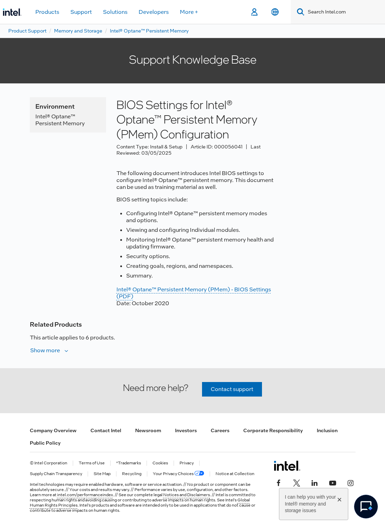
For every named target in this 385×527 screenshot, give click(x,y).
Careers (220, 430)
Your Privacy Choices (178, 473)
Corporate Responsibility (273, 430)
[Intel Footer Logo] (287, 466)
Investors (186, 430)
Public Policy (45, 443)
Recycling (131, 473)
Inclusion (327, 430)
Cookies (160, 463)
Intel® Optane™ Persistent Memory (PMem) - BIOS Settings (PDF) (193, 293)
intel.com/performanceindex (85, 495)
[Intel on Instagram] (351, 482)
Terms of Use (92, 463)
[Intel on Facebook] (278, 482)
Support (81, 12)
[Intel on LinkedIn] (315, 482)
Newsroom (148, 430)
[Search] (299, 12)
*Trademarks (128, 463)
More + (189, 12)
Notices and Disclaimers (186, 495)
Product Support (27, 31)
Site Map (102, 473)
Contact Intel (105, 430)
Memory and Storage (78, 31)
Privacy (187, 463)
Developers (154, 12)
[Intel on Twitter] (296, 482)
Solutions (115, 12)
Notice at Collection (235, 473)
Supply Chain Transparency (56, 473)
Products (47, 12)
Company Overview (53, 430)
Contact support (232, 389)
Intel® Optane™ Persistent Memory (149, 31)
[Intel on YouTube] (333, 482)
